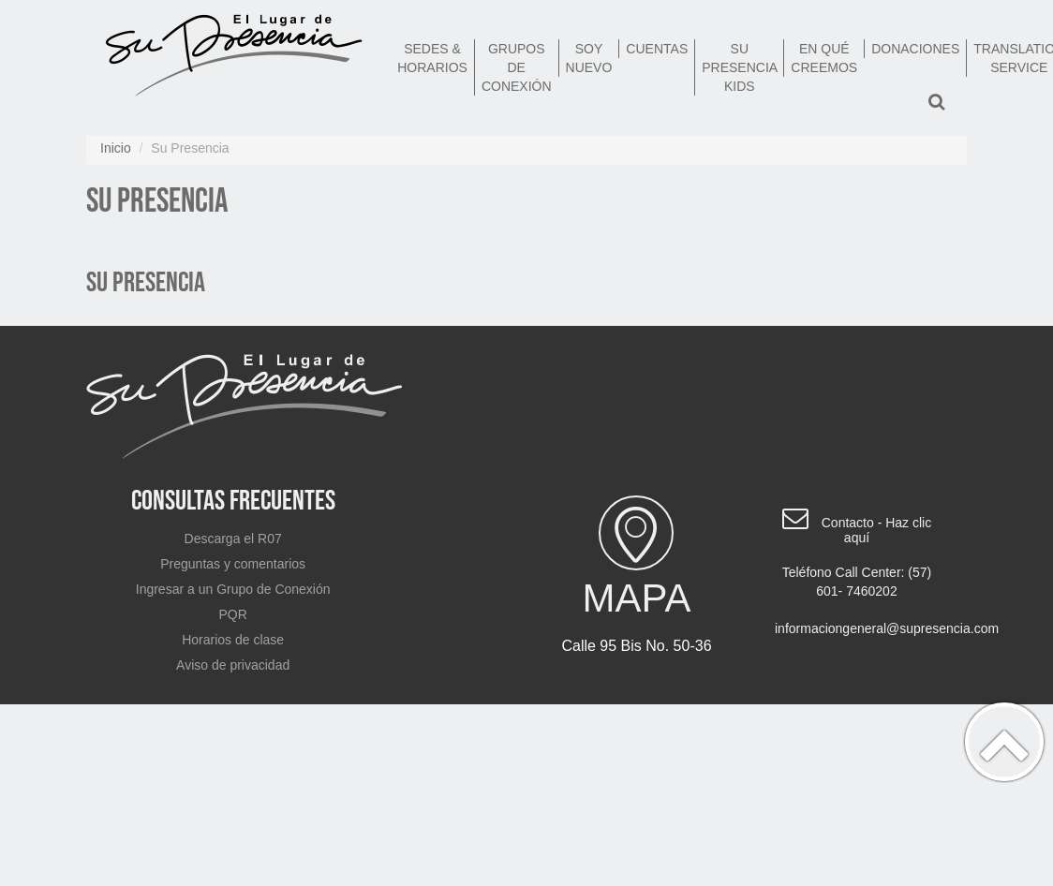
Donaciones (915, 48)
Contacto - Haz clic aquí (876, 530)
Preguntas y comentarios (232, 563)
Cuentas (657, 48)
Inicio (115, 147)
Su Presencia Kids (740, 67)
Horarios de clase (233, 639)
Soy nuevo (589, 58)
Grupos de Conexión (517, 67)
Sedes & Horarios (432, 58)
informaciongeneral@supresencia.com (864, 628)
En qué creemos (824, 58)
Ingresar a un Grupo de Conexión (233, 589)
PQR (232, 614)
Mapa (637, 557)
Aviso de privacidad (232, 664)
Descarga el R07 (233, 538)
